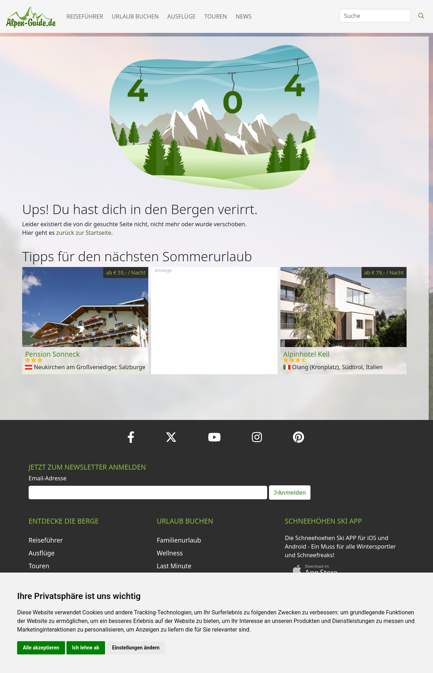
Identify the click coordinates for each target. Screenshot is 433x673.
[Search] (375, 16)
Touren (215, 16)
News (244, 16)
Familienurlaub (179, 540)
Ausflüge (181, 16)
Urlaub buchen (135, 16)
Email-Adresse (47, 478)
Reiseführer (84, 16)
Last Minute (174, 565)
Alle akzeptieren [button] (41, 647)
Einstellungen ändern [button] (136, 647)
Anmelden (290, 492)
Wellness (170, 553)
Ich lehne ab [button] (85, 647)
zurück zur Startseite (83, 233)
